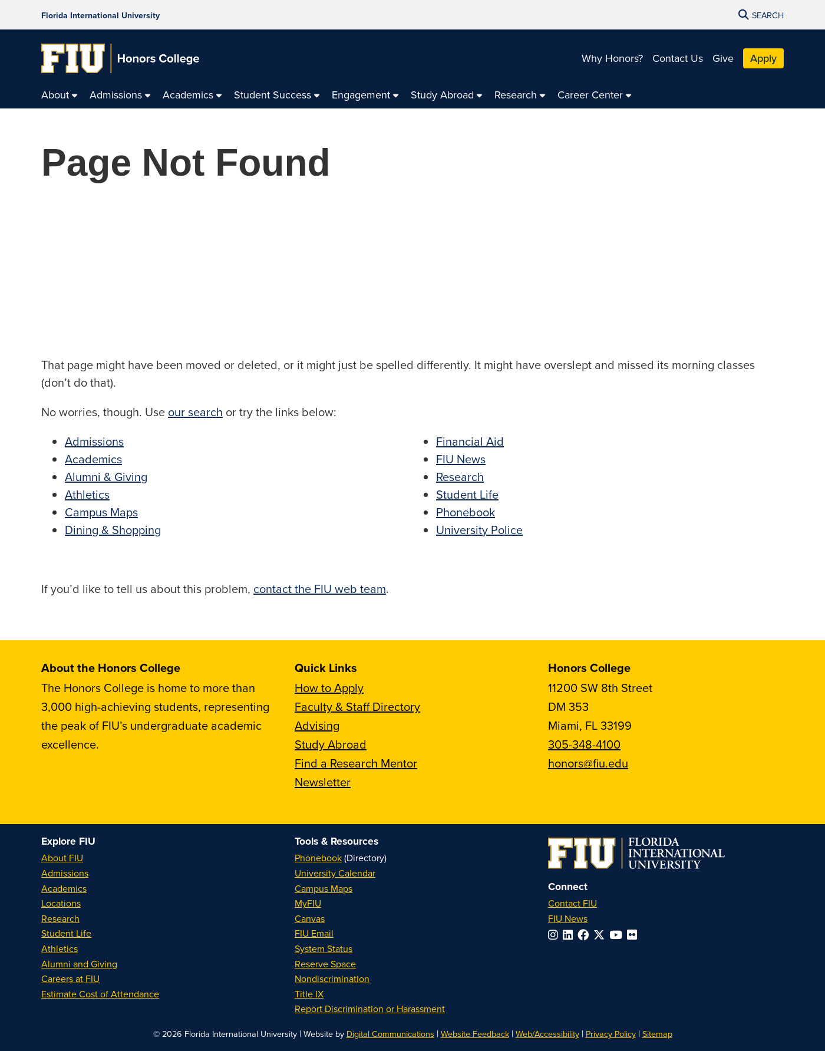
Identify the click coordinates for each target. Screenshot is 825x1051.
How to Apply (329, 687)
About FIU (62, 857)
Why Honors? (612, 58)
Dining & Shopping (113, 529)
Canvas (310, 918)
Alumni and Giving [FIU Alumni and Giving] (79, 963)
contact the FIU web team (319, 588)
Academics (93, 458)
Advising (317, 725)
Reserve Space (325, 963)
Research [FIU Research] (60, 918)
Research (460, 476)
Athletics (87, 494)
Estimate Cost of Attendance (100, 993)
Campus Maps (101, 511)
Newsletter (323, 781)
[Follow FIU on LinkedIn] (570, 934)
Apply (763, 58)
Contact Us (677, 58)
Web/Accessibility (547, 1033)
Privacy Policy (611, 1033)
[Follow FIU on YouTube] (618, 934)
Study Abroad (331, 744)
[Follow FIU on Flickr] (634, 934)
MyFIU (308, 903)
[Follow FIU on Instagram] (555, 934)
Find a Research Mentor (356, 763)
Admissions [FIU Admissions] (64, 873)
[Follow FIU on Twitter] (601, 934)
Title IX (309, 993)
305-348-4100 (584, 744)
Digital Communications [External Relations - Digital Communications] (390, 1033)
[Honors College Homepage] (120, 58)
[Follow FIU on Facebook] (585, 934)
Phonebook (465, 511)
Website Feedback (475, 1033)
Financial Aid (470, 441)
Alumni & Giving (106, 476)
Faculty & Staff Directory (357, 706)
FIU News (461, 458)
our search (195, 411)
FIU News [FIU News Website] (568, 918)
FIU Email (314, 933)
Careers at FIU (70, 978)
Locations (61, 903)
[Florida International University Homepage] (100, 14)
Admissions (94, 441)
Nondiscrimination (332, 978)
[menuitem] (59, 95)
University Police (479, 529)
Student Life (467, 494)
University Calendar (335, 873)
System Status (323, 948)
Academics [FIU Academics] (64, 888)
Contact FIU (572, 903)
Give (723, 58)
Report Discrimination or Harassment (370, 1008)
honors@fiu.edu (588, 763)
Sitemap (657, 1033)
